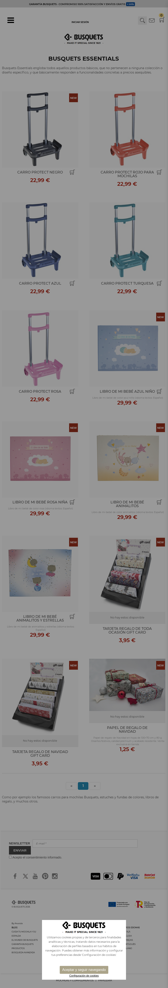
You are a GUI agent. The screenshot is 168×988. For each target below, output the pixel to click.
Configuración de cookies (84, 975)
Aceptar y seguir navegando (84, 970)
